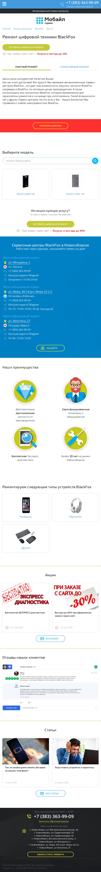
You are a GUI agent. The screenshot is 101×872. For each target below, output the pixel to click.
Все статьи (49, 793)
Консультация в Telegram (23, 275)
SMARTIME (21, 868)
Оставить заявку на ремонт (26, 47)
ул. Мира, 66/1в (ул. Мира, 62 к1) (30, 291)
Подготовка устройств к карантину (74, 767)
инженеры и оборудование (75, 413)
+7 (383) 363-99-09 (82, 2)
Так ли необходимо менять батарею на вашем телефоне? (25, 769)
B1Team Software (38, 868)
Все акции (49, 639)
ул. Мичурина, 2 (19, 262)
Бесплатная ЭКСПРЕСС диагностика (25, 612)
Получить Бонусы (50, 125)
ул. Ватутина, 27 (19, 321)
